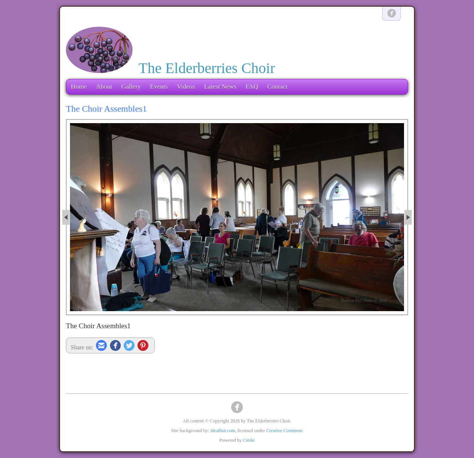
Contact (277, 86)
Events (159, 86)
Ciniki (249, 440)
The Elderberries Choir (206, 68)
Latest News (220, 86)
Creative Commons (284, 430)
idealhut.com (222, 430)
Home (79, 86)
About (104, 86)
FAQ (252, 86)
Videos (186, 86)
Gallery (131, 86)
